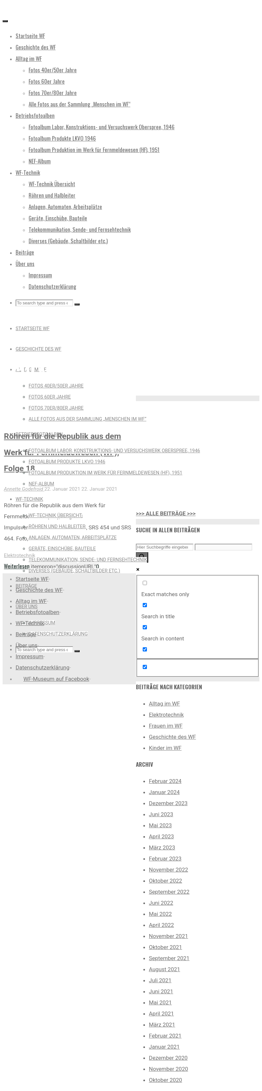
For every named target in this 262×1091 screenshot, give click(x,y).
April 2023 (161, 836)
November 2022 (168, 869)
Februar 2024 (165, 781)
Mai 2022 (160, 914)
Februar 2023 (165, 858)
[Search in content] (145, 627)
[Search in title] (145, 605)
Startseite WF (32, 579)
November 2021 (168, 936)
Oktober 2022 (165, 880)
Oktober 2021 (165, 947)
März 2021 (162, 1024)
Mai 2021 (160, 1002)
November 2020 (168, 1069)
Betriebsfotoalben (37, 612)
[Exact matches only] (145, 583)
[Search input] (164, 547)
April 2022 (161, 925)
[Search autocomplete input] (223, 547)
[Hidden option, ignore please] (145, 667)
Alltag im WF (164, 703)
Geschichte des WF (172, 737)
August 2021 (164, 969)
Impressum (30, 656)
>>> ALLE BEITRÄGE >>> (166, 513)
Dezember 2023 (168, 803)
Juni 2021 (161, 991)
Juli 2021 (160, 980)
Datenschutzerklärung (42, 667)
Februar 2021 (165, 1035)
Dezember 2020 (168, 1058)
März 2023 (162, 847)
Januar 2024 (164, 792)
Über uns (26, 645)
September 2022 (169, 891)
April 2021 (161, 1013)
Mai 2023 (160, 825)
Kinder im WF (165, 748)
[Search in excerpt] (145, 649)
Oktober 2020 (165, 1080)
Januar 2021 (164, 1046)
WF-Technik (30, 623)
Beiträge (26, 634)
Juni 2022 (161, 903)
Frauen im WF (166, 725)
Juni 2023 (161, 814)
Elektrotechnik (19, 555)
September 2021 (169, 958)
